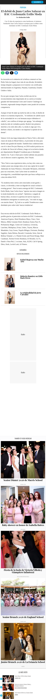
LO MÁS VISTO (23, 672)
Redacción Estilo (24, 17)
